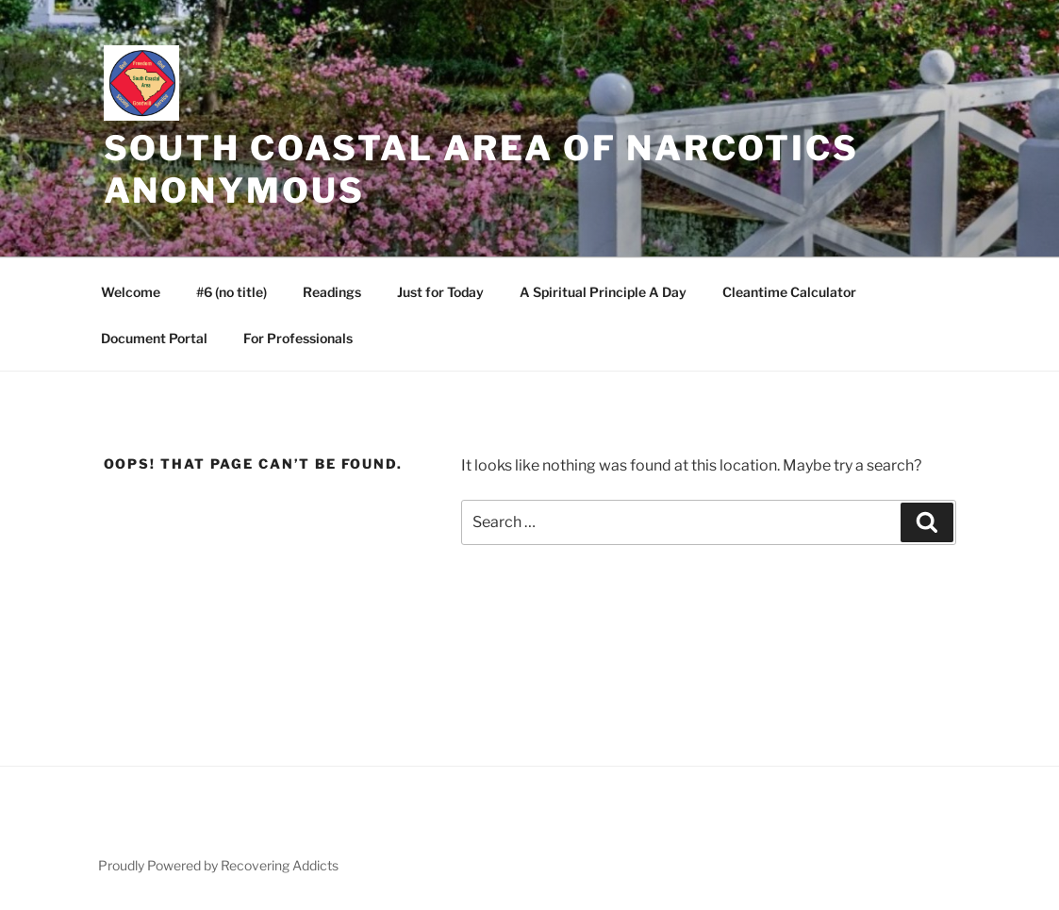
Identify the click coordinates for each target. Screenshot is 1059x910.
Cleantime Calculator (789, 292)
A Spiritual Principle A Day (603, 292)
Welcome (130, 292)
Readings (332, 292)
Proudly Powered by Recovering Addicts (218, 865)
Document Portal (154, 338)
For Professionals (298, 338)
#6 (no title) (231, 292)
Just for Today (440, 292)
